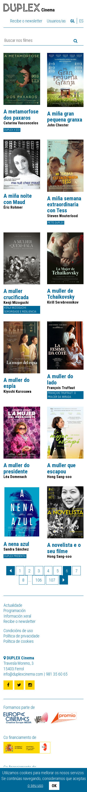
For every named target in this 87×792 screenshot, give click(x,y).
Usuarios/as (56, 20)
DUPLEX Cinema (29, 8)
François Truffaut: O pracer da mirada (62, 395)
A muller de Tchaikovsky (61, 294)
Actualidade (12, 605)
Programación (14, 610)
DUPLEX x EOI (12, 129)
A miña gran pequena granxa (64, 117)
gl (72, 20)
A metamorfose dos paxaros (21, 115)
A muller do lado (60, 379)
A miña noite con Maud (17, 199)
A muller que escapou (61, 468)
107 (52, 580)
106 (38, 580)
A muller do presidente (16, 468)
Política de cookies (18, 641)
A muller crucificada (16, 294)
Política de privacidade (21, 636)
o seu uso (35, 785)
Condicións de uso (18, 630)
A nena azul (16, 544)
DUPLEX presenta (15, 556)
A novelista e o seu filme (64, 548)
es (81, 20)
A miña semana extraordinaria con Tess (64, 204)
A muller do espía (16, 383)
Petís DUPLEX (56, 222)
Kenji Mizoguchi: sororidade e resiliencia (20, 309)
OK (54, 785)
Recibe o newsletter (26, 20)
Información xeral (17, 616)
